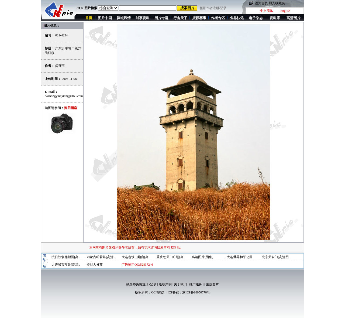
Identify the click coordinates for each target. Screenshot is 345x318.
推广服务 (195, 284)
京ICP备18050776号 (196, 292)
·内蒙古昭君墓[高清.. (100, 257)
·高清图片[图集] (202, 257)
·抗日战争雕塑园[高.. (65, 257)
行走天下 (180, 18)
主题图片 (212, 284)
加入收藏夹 (277, 3)
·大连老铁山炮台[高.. (135, 257)
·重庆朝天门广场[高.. (170, 257)
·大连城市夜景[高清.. (65, 264)
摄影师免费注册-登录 (141, 284)
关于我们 (180, 284)
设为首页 (261, 3)
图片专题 (161, 18)
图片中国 (105, 18)
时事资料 (143, 18)
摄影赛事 (199, 18)
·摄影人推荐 (94, 264)
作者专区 (218, 18)
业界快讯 (237, 18)
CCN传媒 (157, 292)
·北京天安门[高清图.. (275, 257)
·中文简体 (266, 11)
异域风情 (124, 18)
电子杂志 (256, 18)
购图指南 (70, 108)
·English (285, 11)
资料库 (275, 18)
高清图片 (294, 18)
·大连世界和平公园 (239, 257)
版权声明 (165, 284)
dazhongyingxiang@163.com (64, 96)
